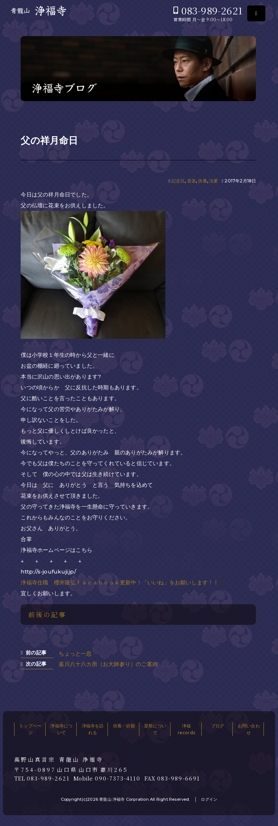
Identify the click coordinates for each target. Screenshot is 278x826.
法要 (213, 180)
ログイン (209, 799)
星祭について (155, 729)
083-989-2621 (212, 10)
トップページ (30, 729)
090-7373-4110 (117, 778)
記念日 (178, 180)
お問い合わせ (249, 729)
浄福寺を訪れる (93, 729)
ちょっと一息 (75, 653)
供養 (202, 180)
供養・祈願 (124, 725)
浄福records (186, 729)
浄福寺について (61, 729)
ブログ (217, 725)
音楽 (191, 180)
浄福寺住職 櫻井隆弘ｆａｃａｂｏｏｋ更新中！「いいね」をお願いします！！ (120, 582)
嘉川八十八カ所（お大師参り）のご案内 (108, 664)
